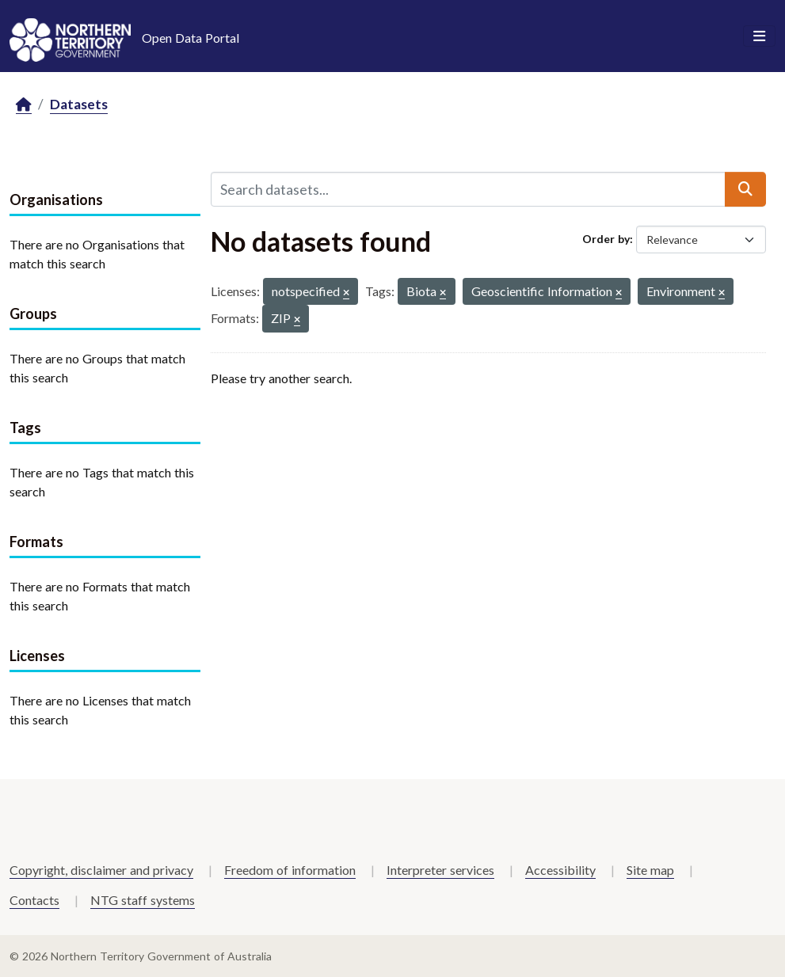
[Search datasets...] (468, 189)
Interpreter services (440, 869)
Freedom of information (290, 869)
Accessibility (560, 869)
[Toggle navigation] (759, 36)
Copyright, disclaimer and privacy (101, 869)
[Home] (24, 105)
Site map (650, 869)
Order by (606, 238)
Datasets (79, 104)
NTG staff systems (142, 899)
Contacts (34, 899)
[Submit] (745, 189)
